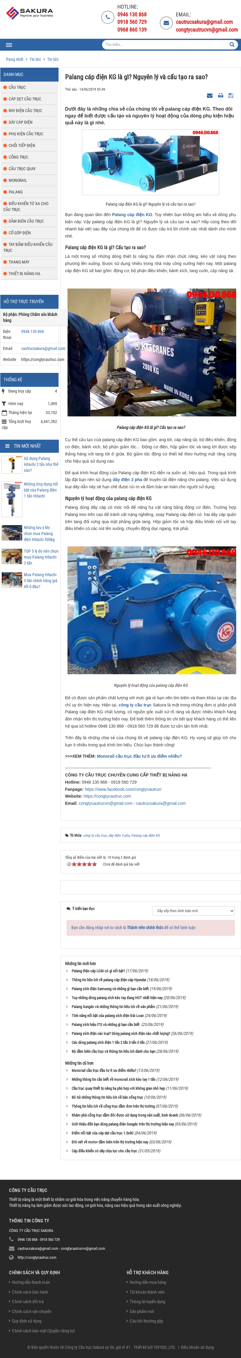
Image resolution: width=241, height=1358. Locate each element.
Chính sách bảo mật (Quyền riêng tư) (43, 1331)
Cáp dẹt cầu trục (25, 99)
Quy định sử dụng (27, 1321)
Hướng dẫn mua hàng (148, 1282)
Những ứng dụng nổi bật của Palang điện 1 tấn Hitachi (41, 490)
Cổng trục (18, 157)
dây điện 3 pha (127, 479)
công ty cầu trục (135, 705)
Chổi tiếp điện (22, 145)
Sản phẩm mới (142, 1311)
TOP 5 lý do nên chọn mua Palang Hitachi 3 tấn (41, 557)
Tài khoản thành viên (147, 1292)
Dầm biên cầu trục (26, 221)
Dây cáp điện (21, 122)
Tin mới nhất (27, 446)
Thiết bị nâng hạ (24, 273)
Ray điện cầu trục (25, 110)
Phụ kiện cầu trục (26, 133)
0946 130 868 (32, 331)
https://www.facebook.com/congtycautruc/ (123, 789)
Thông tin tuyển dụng (147, 1301)
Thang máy (19, 262)
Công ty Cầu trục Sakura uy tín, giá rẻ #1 (98, 1347)
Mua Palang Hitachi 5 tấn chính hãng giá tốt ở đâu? (40, 580)
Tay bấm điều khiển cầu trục (28, 247)
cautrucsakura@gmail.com (161, 803)
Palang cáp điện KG (132, 214)
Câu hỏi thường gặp (146, 1321)
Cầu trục (17, 87)
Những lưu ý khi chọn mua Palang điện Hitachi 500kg (39, 533)
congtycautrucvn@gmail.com (106, 803)
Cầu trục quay (22, 168)
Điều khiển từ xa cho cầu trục (25, 206)
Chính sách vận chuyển (31, 1311)
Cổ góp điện (20, 232)
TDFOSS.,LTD (163, 1347)
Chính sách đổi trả (28, 1301)
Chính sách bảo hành (30, 1292)
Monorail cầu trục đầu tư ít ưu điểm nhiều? (139, 756)
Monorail (18, 180)
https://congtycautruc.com (107, 796)
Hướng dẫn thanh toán (31, 1282)
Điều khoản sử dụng (197, 1347)
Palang (16, 192)
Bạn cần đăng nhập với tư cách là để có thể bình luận (133, 927)
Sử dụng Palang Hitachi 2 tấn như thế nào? (41, 464)
